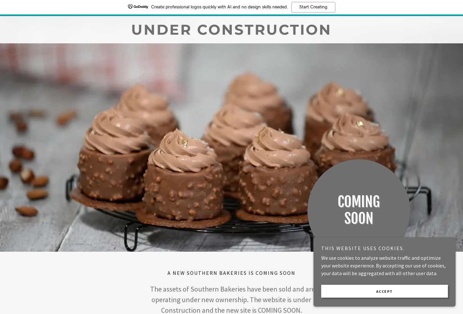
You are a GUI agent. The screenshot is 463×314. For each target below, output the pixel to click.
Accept (391, 291)
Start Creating (313, 7)
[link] (231, 33)
